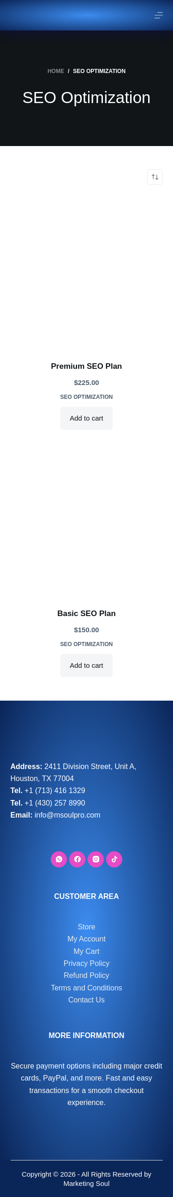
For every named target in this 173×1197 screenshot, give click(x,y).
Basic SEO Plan (86, 613)
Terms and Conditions (86, 988)
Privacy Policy (87, 963)
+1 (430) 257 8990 (54, 803)
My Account (86, 939)
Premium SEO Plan (86, 366)
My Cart (87, 951)
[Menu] (159, 15)
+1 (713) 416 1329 (54, 790)
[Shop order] (155, 177)
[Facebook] (77, 859)
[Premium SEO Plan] (87, 272)
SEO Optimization (86, 397)
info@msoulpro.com (68, 815)
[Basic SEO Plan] (87, 520)
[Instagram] (96, 859)
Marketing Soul (86, 1183)
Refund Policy (86, 975)
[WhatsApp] (59, 859)
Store (86, 927)
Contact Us (86, 1000)
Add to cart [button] (86, 418)
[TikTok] (114, 859)
